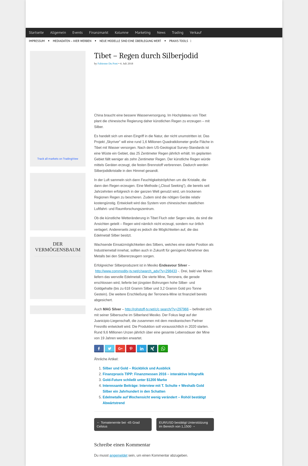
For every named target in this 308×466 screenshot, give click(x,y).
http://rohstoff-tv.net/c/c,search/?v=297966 (157, 309)
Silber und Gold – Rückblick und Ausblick (136, 368)
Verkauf (195, 32)
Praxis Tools (178, 41)
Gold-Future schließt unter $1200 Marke (135, 380)
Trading (178, 32)
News (161, 32)
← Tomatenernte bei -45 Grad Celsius (118, 424)
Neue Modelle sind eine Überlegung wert (130, 41)
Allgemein (58, 32)
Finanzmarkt (98, 32)
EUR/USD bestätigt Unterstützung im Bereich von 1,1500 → (183, 424)
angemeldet (118, 455)
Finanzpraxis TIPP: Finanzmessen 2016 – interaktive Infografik (153, 374)
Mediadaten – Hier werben (72, 41)
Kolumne (122, 32)
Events (78, 32)
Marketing (143, 32)
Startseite (36, 32)
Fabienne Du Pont (108, 63)
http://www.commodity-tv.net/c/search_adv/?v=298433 (136, 271)
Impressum (37, 41)
